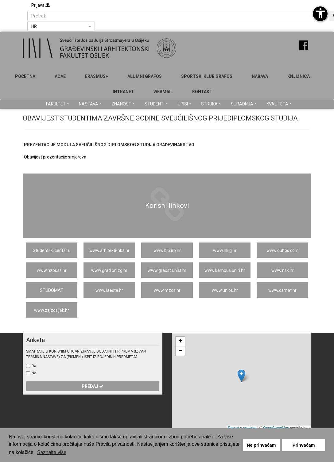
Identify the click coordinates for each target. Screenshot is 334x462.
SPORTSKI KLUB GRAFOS (206, 76)
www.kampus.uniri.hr (224, 270)
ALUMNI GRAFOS (144, 76)
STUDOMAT (51, 290)
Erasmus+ (96, 76)
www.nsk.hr (282, 270)
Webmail (163, 91)
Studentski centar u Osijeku (52, 253)
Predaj (92, 386)
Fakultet (57, 103)
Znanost (122, 103)
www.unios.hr (225, 290)
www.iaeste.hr (109, 290)
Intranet (123, 91)
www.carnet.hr (282, 290)
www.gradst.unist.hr (167, 270)
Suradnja (243, 103)
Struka (211, 103)
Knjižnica (298, 76)
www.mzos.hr (167, 290)
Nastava (90, 103)
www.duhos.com (282, 250)
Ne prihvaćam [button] (261, 445)
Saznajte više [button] (51, 452)
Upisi (184, 103)
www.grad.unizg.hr (109, 270)
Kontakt (202, 91)
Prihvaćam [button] (304, 445)
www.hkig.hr (225, 250)
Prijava (40, 5)
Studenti (156, 103)
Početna (25, 76)
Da (34, 366)
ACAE (60, 76)
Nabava (260, 76)
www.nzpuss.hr (52, 270)
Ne (34, 373)
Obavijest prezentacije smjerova (55, 157)
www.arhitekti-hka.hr (109, 250)
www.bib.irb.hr (167, 250)
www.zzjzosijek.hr (51, 310)
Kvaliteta (278, 103)
